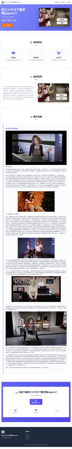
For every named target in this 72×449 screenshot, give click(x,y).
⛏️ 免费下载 (7, 25)
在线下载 (69, 2)
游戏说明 (57, 2)
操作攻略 (63, 2)
